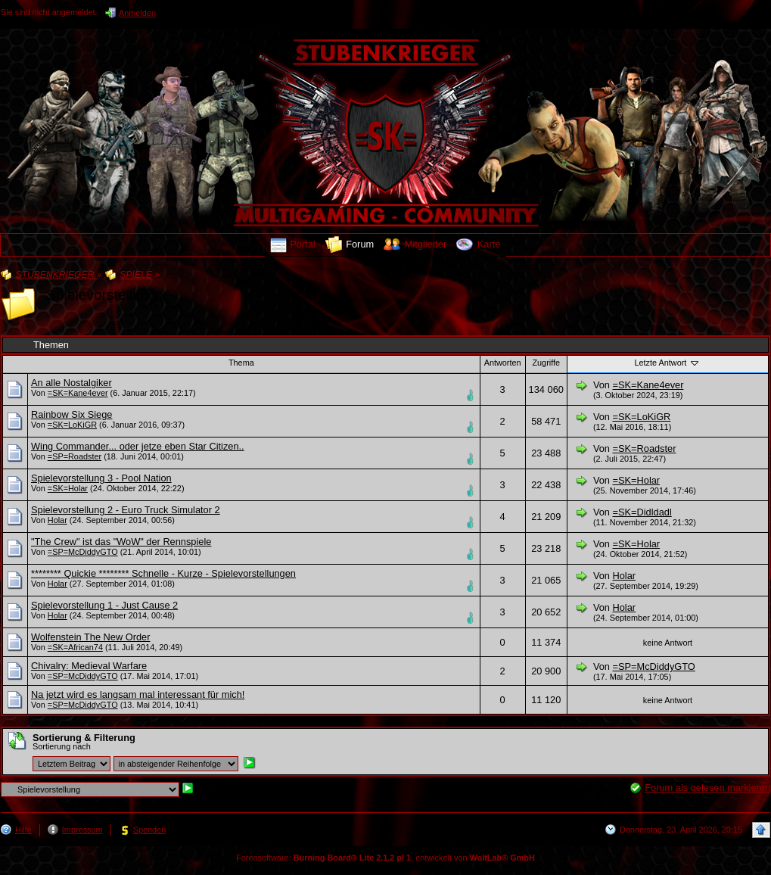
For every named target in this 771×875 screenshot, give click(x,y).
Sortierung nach (62, 746)
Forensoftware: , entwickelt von (385, 857)
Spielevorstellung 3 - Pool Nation (101, 478)
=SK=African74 (75, 647)
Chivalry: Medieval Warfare (89, 665)
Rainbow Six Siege (71, 414)
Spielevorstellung (101, 295)
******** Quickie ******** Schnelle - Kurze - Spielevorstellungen (163, 573)
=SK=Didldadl (642, 512)
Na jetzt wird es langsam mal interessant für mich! (137, 694)
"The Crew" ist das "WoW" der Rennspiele (121, 541)
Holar (57, 520)
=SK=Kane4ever (78, 392)
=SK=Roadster (644, 448)
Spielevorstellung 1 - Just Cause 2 (104, 605)
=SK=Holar (68, 488)
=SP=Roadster (74, 456)
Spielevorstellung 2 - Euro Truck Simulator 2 (125, 509)
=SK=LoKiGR (72, 424)
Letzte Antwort (667, 363)
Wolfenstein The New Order (90, 637)
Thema (241, 362)
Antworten (502, 362)
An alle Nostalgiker (71, 382)
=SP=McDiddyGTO (83, 551)
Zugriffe (546, 362)
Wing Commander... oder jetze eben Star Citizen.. (137, 446)
